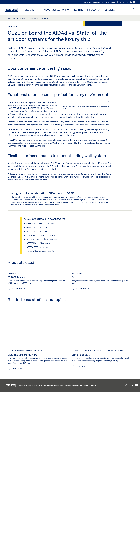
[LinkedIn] (131, 2)
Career (113, 2)
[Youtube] (134, 2)
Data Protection (65, 528)
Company (105, 2)
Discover (30, 10)
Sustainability (86, 2)
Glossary (86, 528)
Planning (78, 10)
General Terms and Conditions (49, 528)
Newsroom (96, 2)
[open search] (134, 9)
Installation (94, 10)
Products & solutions (53, 10)
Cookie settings (77, 528)
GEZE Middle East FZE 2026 (28, 528)
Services (110, 10)
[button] (120, 2)
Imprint (93, 528)
